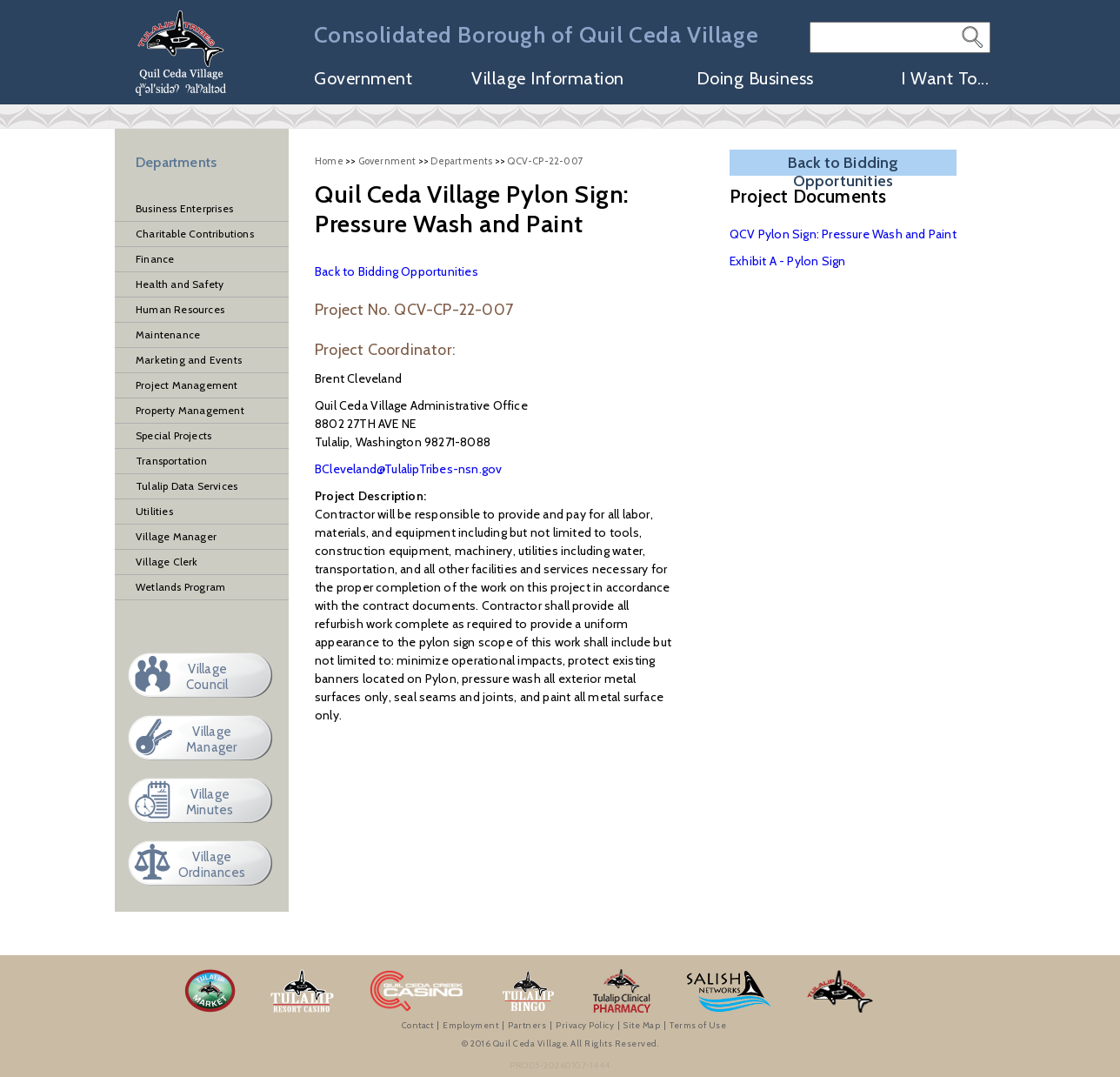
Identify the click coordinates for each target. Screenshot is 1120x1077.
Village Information (547, 79)
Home (329, 161)
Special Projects (173, 435)
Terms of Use (698, 1025)
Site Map (641, 1025)
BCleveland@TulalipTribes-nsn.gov (408, 469)
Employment (470, 1025)
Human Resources (180, 309)
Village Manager (176, 536)
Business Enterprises (184, 208)
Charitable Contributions (195, 233)
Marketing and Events (189, 359)
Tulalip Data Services (186, 485)
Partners (527, 1025)
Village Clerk (167, 561)
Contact (418, 1025)
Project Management (187, 384)
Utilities (154, 511)
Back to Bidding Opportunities (396, 271)
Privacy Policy (585, 1025)
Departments (176, 162)
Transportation (171, 460)
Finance (155, 258)
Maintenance (168, 334)
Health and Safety (179, 284)
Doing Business (755, 79)
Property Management (190, 410)
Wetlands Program (180, 586)
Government (363, 79)
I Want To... (945, 79)
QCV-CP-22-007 (545, 161)
